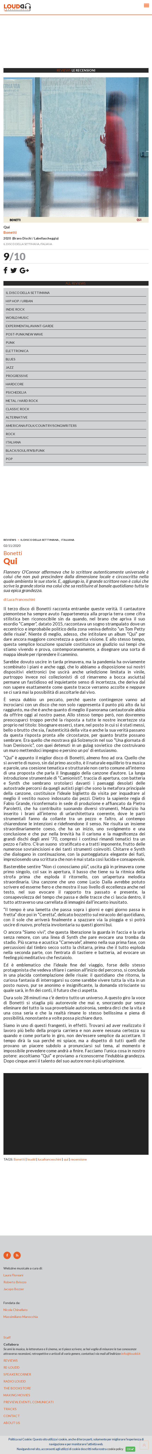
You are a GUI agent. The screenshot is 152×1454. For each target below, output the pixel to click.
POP (9, 459)
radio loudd (14, 1381)
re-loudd (11, 1367)
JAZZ (10, 367)
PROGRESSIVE (17, 376)
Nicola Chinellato (15, 1310)
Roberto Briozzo (14, 1282)
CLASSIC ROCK (17, 409)
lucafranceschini (49, 1159)
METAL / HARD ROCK (22, 401)
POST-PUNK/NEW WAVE (24, 334)
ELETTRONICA (17, 351)
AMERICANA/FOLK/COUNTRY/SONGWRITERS (41, 426)
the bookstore (17, 1388)
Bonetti (19, 1159)
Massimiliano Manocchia (20, 1317)
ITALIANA (13, 442)
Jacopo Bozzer (13, 1289)
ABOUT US (11, 1423)
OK (130, 1449)
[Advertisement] (76, 47)
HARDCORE (15, 384)
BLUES (10, 359)
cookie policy (115, 1449)
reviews (10, 1360)
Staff (7, 1337)
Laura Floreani (14, 1275)
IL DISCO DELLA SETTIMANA (28, 293)
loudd (31, 1159)
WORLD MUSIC (17, 318)
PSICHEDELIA (16, 392)
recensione (79, 1159)
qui (66, 1159)
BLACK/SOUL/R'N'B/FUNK (25, 450)
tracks (10, 1409)
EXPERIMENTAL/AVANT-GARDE (30, 326)
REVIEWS (9, 540)
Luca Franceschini (21, 599)
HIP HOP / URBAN (19, 301)
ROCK (10, 434)
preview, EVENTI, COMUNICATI (28, 1402)
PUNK (10, 342)
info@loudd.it (130, 1353)
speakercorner (17, 1374)
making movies (16, 1395)
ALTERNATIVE (17, 417)
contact (11, 1416)
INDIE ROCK (15, 309)
